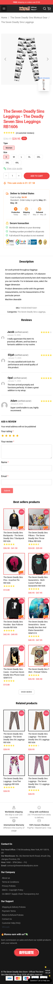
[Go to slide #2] (34, 99)
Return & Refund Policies (12, 915)
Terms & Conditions (10, 882)
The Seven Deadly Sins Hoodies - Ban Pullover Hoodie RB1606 (13, 625)
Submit (7, 490)
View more (26, 692)
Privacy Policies (9, 886)
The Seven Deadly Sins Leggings (17, 22)
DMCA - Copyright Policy (12, 890)
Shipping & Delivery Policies (14, 907)
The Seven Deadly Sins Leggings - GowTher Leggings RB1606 (13, 781)
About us (6, 878)
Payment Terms (9, 911)
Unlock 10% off (47, 972)
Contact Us (7, 919)
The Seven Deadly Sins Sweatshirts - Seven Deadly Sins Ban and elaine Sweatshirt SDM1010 (38, 627)
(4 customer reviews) (25, 133)
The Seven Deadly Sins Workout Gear (28, 17)
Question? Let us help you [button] (40, 981)
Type (5, 143)
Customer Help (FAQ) (11, 923)
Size (5, 152)
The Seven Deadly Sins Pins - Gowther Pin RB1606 (13, 580)
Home (4, 17)
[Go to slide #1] (19, 99)
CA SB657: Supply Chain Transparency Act (20, 894)
